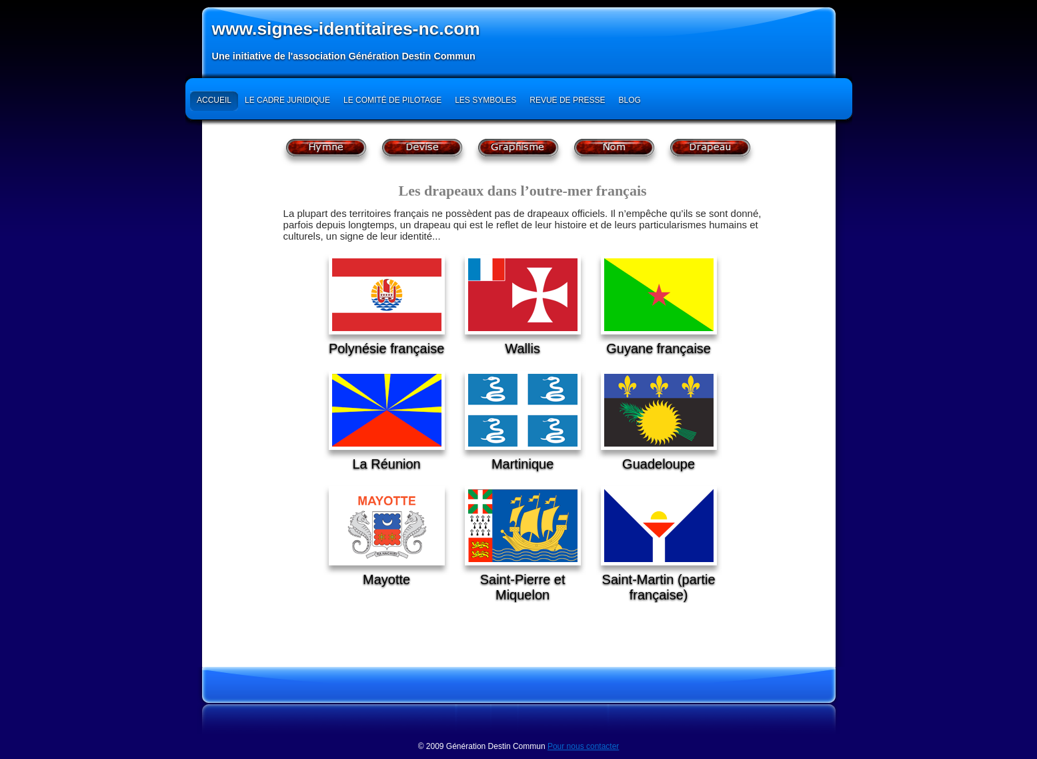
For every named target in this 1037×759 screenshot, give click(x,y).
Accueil (214, 100)
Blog (630, 100)
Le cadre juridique (287, 100)
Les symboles (485, 100)
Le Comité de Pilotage (392, 100)
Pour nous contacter (583, 746)
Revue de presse (567, 100)
